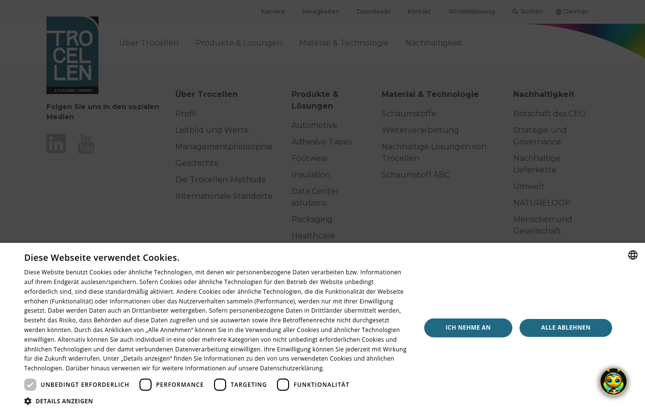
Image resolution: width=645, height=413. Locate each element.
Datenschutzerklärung (291, 368)
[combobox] (633, 255)
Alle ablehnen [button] (565, 327)
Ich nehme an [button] (468, 327)
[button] (216, 401)
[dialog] (322, 328)
